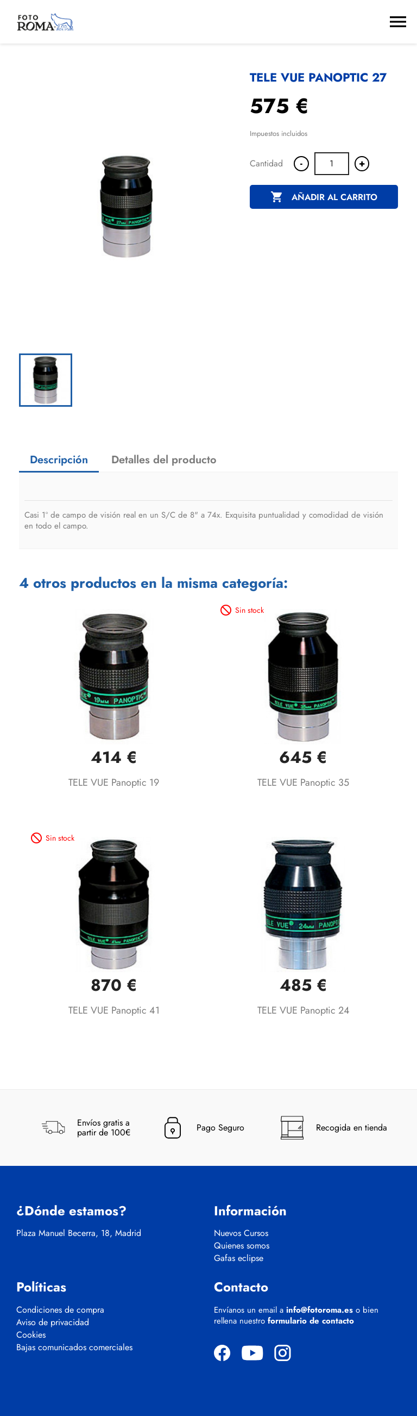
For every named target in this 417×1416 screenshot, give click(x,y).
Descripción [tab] (59, 460)
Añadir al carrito (323, 197)
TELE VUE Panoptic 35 (303, 782)
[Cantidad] (331, 163)
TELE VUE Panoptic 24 (303, 1010)
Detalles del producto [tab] (164, 460)
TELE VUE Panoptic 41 (114, 1010)
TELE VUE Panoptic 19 (113, 782)
